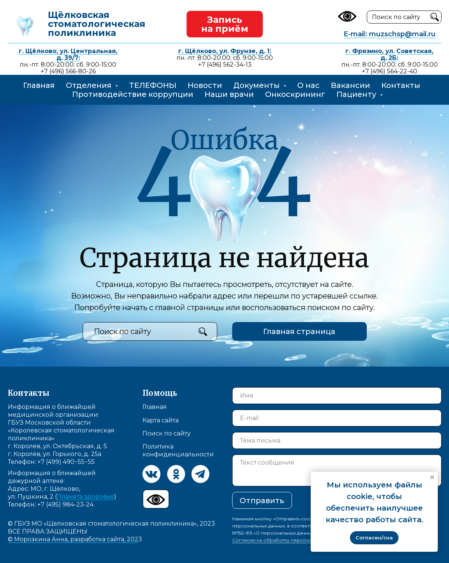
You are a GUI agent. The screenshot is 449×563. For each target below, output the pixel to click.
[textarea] (337, 470)
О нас (308, 85)
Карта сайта (160, 420)
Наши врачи (229, 94)
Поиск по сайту (166, 433)
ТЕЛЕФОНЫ (152, 85)
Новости (205, 85)
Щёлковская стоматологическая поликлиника (96, 23)
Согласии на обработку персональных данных (288, 540)
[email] (337, 418)
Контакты (400, 85)
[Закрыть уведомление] (432, 477)
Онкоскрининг (295, 94)
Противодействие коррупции (132, 94)
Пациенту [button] (357, 94)
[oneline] (337, 440)
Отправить (262, 500)
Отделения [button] (89, 85)
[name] (337, 395)
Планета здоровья (85, 496)
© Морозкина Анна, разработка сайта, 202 (73, 539)
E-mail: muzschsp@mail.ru (390, 34)
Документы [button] (257, 85)
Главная (39, 85)
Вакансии (350, 85)
